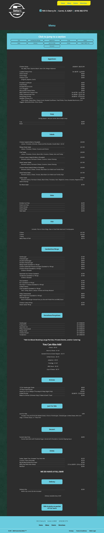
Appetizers (52, 40)
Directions (83, 3)
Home (63, 3)
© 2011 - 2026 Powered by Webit (17, 531)
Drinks (68, 43)
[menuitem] (63, 3)
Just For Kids (52, 43)
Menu (69, 2)
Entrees (35, 43)
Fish (19, 40)
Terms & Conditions (81, 531)
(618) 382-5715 (81, 10)
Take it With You (85, 43)
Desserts (52, 46)
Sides (18, 43)
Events (75, 3)
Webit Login (92, 531)
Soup (68, 40)
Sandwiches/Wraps (35, 40)
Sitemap (71, 531)
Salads (85, 40)
